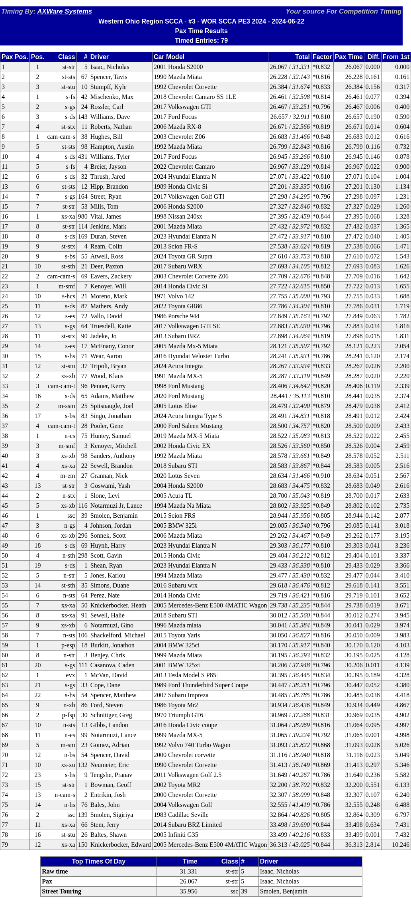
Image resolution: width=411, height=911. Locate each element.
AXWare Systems (64, 11)
